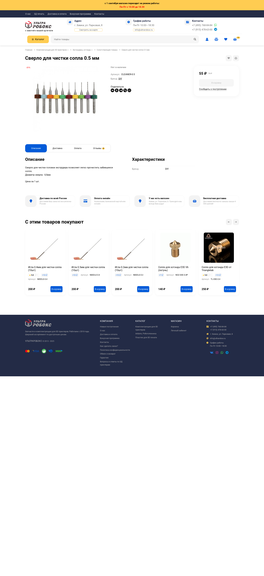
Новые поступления (109, 326)
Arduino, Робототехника (145, 333)
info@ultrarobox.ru (144, 30)
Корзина (175, 326)
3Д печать (39, 14)
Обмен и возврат (108, 354)
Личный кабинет (178, 330)
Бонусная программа (80, 14)
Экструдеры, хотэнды (82, 50)
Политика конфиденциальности (115, 350)
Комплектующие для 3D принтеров (51, 50)
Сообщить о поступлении (213, 89)
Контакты (99, 14)
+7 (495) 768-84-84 (202, 25)
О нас (28, 14)
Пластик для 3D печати (146, 337)
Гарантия (104, 358)
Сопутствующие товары (107, 50)
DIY (120, 78)
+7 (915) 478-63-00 (202, 29)
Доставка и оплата (57, 14)
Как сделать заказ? (109, 346)
